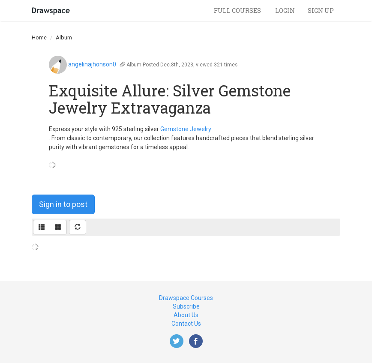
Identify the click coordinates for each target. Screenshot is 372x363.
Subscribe (186, 306)
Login (285, 10)
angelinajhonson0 (92, 64)
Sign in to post (63, 204)
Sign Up (321, 10)
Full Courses (238, 10)
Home (39, 37)
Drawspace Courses (186, 297)
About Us (186, 315)
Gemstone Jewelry (185, 129)
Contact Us (186, 323)
